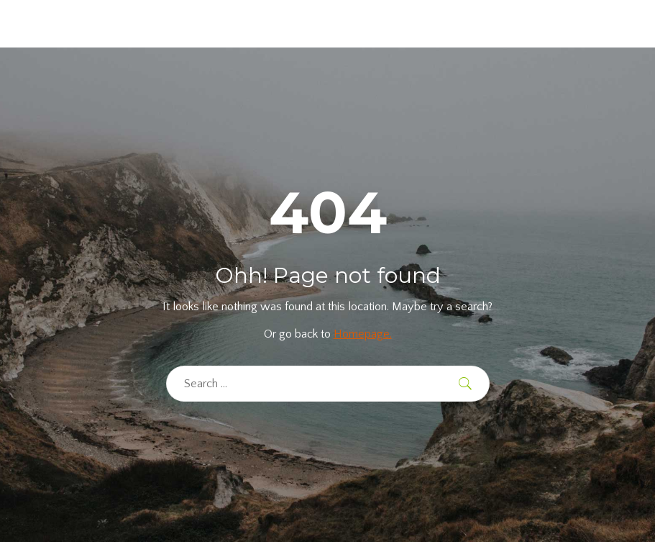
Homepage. (363, 334)
